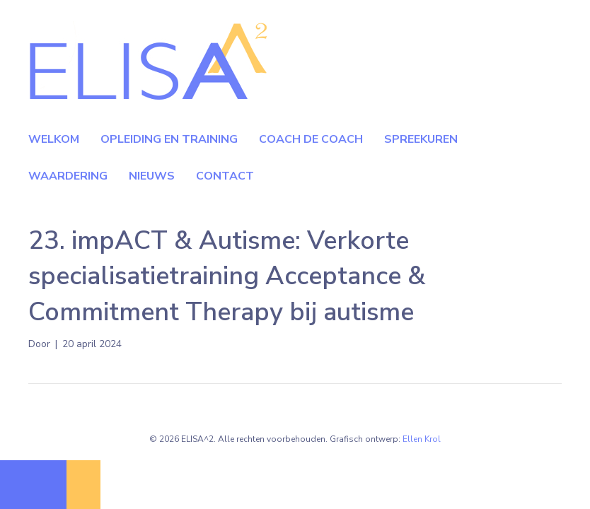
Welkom (53, 139)
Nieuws (152, 176)
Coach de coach (311, 139)
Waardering (68, 176)
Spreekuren (421, 139)
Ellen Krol (422, 439)
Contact (225, 176)
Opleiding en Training (169, 139)
